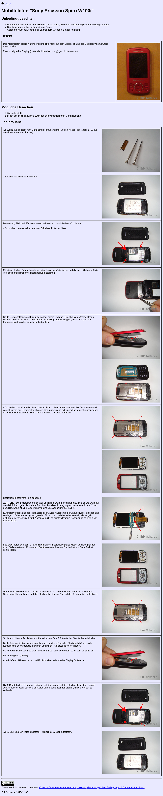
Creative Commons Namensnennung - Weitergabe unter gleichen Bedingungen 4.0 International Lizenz (92, 787)
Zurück (6, 3)
